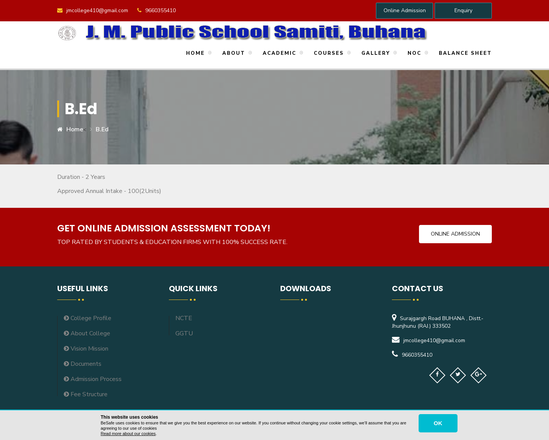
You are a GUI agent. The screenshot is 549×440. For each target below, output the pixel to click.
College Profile (87, 318)
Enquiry (463, 10)
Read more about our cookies (128, 433)
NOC (413, 53)
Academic (278, 53)
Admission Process (93, 379)
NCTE (183, 318)
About (232, 53)
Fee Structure (86, 394)
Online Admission (405, 10)
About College (87, 333)
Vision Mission (86, 348)
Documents (82, 364)
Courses (327, 53)
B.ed (102, 129)
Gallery (374, 53)
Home (194, 53)
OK (438, 423)
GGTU (184, 333)
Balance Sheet (464, 53)
